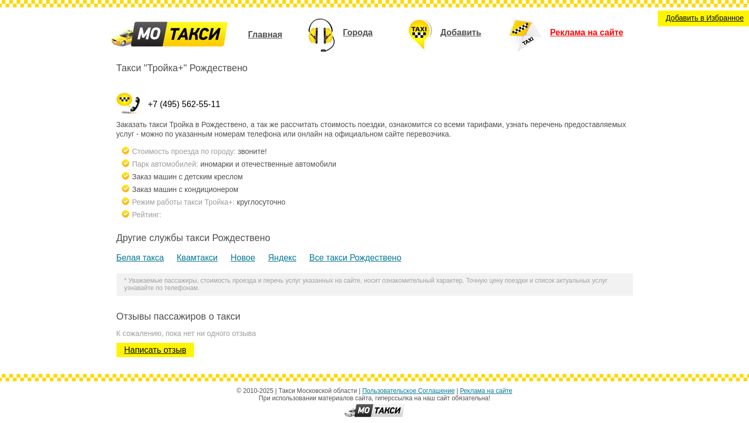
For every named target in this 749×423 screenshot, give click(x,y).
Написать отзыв (155, 349)
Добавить (445, 32)
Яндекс (282, 257)
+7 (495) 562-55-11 (184, 104)
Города (340, 32)
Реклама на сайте (566, 32)
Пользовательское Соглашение (408, 391)
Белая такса (140, 257)
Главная (265, 34)
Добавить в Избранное (705, 18)
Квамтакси (197, 257)
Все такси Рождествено (355, 257)
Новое (242, 257)
